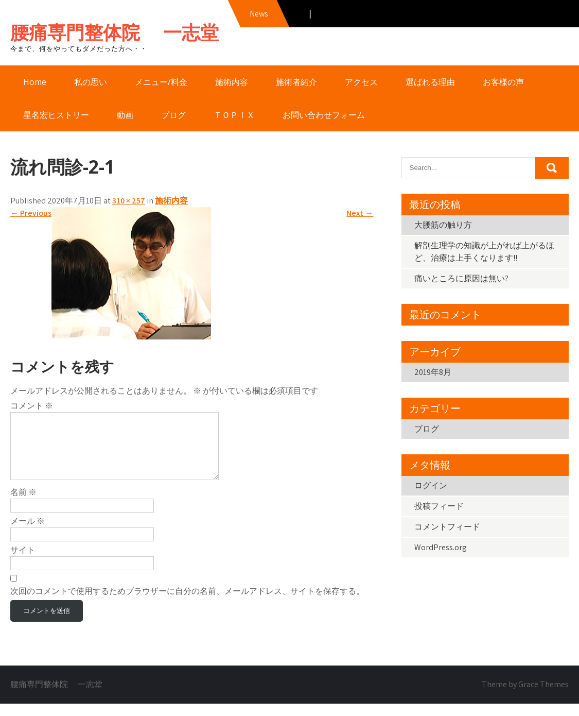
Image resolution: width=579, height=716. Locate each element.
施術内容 (231, 82)
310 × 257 (128, 200)
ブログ (173, 115)
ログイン (430, 485)
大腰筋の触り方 (443, 224)
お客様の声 (503, 82)
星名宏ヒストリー (56, 115)
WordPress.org (440, 547)
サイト (22, 562)
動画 (125, 115)
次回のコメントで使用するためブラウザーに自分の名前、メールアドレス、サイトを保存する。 (187, 603)
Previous (30, 213)
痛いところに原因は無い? (461, 278)
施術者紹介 (296, 82)
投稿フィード (439, 506)
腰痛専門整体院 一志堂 (114, 32)
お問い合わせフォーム (324, 115)
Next (359, 213)
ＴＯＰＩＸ (234, 115)
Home (34, 82)
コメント (31, 405)
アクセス (361, 82)
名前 (23, 504)
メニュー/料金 (161, 82)
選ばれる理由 (430, 82)
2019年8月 (432, 372)
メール (27, 533)
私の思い (90, 82)
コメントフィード (447, 526)
